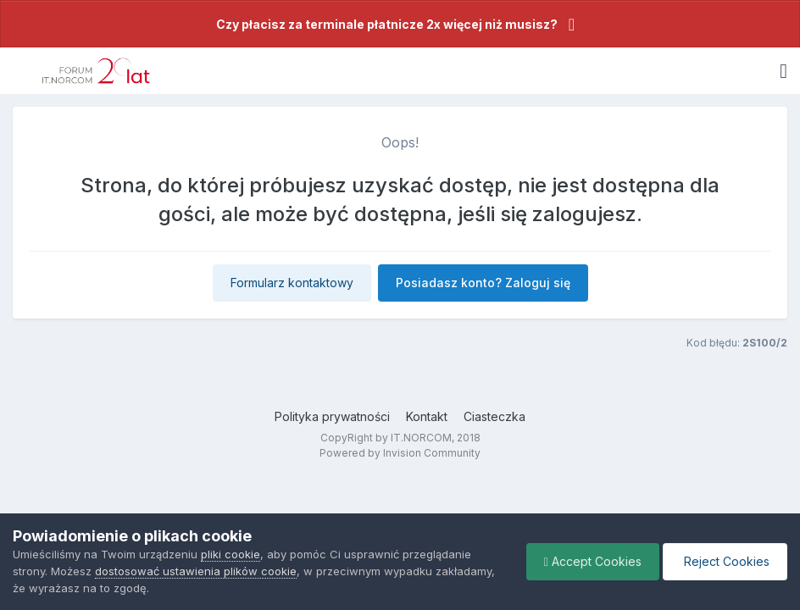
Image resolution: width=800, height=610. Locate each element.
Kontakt (426, 416)
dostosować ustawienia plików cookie (196, 571)
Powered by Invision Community (400, 452)
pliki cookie (230, 554)
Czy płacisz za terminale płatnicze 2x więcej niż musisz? (387, 24)
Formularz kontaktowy (292, 282)
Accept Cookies (593, 561)
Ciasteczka (494, 416)
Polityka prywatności (332, 416)
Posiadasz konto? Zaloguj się (483, 282)
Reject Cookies (725, 561)
